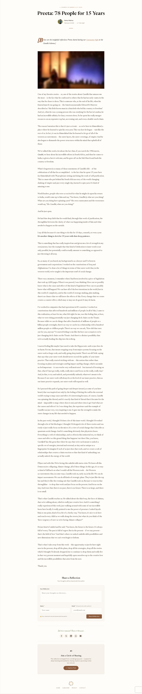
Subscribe (66, 688)
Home (58, 688)
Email (81, 606)
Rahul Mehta (68, 20)
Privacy (74, 688)
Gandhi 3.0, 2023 (75, 7)
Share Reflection (94, 616)
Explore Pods (71, 668)
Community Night (93, 40)
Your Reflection (44, 589)
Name (42, 606)
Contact (82, 688)
